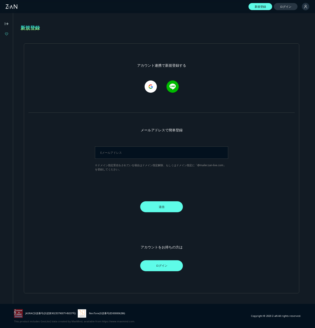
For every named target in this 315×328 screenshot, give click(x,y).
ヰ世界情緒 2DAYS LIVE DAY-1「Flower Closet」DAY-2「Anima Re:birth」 (32, 41)
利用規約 (8, 131)
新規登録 (260, 7)
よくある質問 (11, 119)
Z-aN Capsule (28, 98)
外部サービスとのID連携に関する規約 (27, 160)
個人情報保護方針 (14, 137)
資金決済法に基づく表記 (18, 149)
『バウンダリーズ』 (23, 56)
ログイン (285, 7)
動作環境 (8, 125)
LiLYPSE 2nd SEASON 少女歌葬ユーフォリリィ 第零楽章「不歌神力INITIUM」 (32, 64)
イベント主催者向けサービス (21, 166)
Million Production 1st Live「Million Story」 (32, 71)
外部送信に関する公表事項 (20, 155)
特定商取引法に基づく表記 (20, 143)
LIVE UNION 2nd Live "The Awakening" (32, 49)
